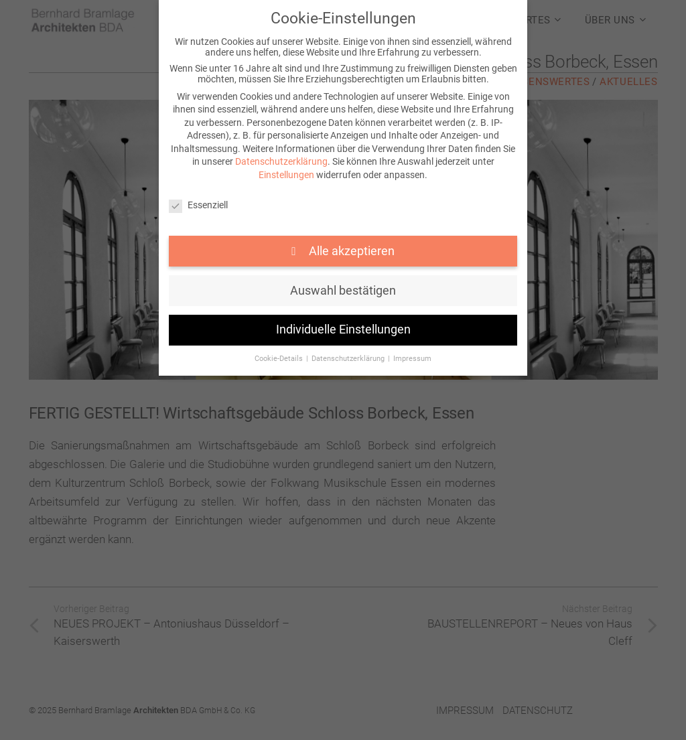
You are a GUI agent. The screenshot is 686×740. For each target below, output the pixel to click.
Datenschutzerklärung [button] (349, 358)
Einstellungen (286, 174)
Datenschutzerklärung (281, 161)
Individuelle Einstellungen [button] (343, 329)
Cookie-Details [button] (280, 358)
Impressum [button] (412, 358)
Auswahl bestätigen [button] (343, 290)
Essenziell (198, 205)
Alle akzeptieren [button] (350, 251)
